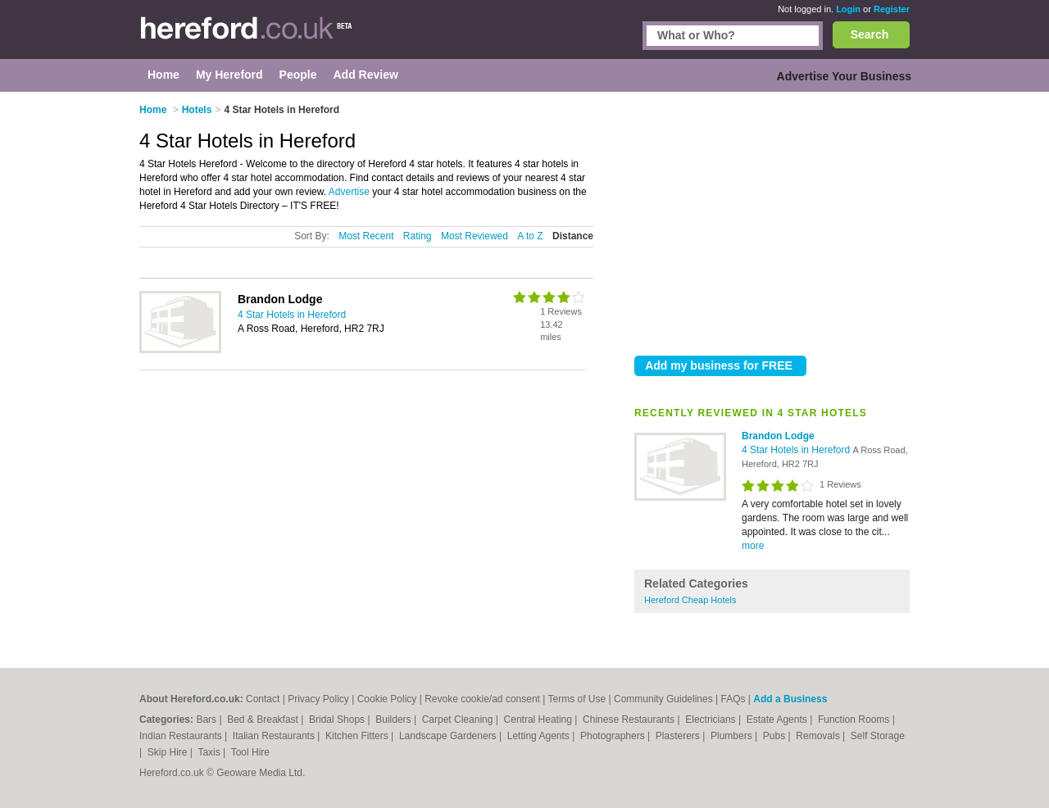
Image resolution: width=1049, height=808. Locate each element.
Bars (207, 719)
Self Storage (878, 736)
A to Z (530, 236)
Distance (572, 236)
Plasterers (679, 736)
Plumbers (733, 736)
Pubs (775, 736)
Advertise (349, 191)
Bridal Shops (338, 719)
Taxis (210, 752)
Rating (417, 236)
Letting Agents (539, 736)
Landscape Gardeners (449, 736)
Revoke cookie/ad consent (482, 699)
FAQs (733, 699)
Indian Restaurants (182, 736)
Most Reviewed (474, 236)
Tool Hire (250, 752)
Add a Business (790, 699)
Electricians (711, 719)
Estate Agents (778, 719)
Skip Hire (169, 752)
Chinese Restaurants (630, 719)
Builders (394, 719)
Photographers (613, 736)
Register (892, 9)
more (753, 546)
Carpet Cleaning (459, 719)
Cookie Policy (387, 699)
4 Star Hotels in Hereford (797, 450)
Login (848, 9)
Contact (262, 699)
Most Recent (365, 236)
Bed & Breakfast (264, 719)
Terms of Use (577, 699)
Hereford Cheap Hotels (690, 600)
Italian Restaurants (275, 736)
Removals (819, 736)
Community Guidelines (663, 699)
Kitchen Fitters (358, 736)
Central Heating (539, 719)
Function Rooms (855, 719)
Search (870, 34)
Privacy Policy (318, 699)
